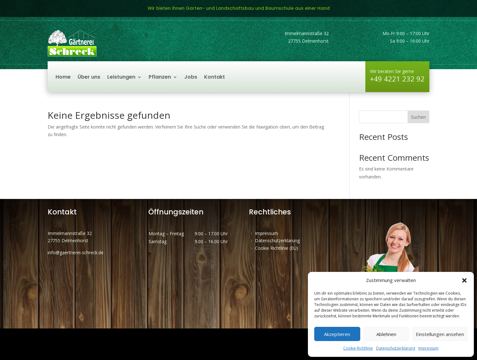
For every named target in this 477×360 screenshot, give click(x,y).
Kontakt (214, 78)
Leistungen (121, 78)
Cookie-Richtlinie (358, 348)
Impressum (428, 348)
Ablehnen (386, 334)
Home (63, 78)
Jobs (190, 78)
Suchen (418, 117)
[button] (464, 280)
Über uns (89, 78)
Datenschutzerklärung (395, 348)
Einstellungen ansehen (440, 334)
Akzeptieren (337, 334)
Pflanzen (160, 78)
